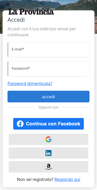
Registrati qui (67, 179)
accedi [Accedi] (48, 97)
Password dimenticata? (30, 83)
